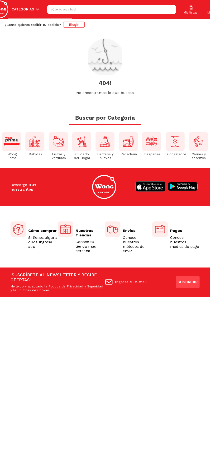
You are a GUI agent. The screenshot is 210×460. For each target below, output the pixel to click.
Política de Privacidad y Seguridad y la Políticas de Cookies (56, 288)
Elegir (74, 25)
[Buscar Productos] (171, 9)
